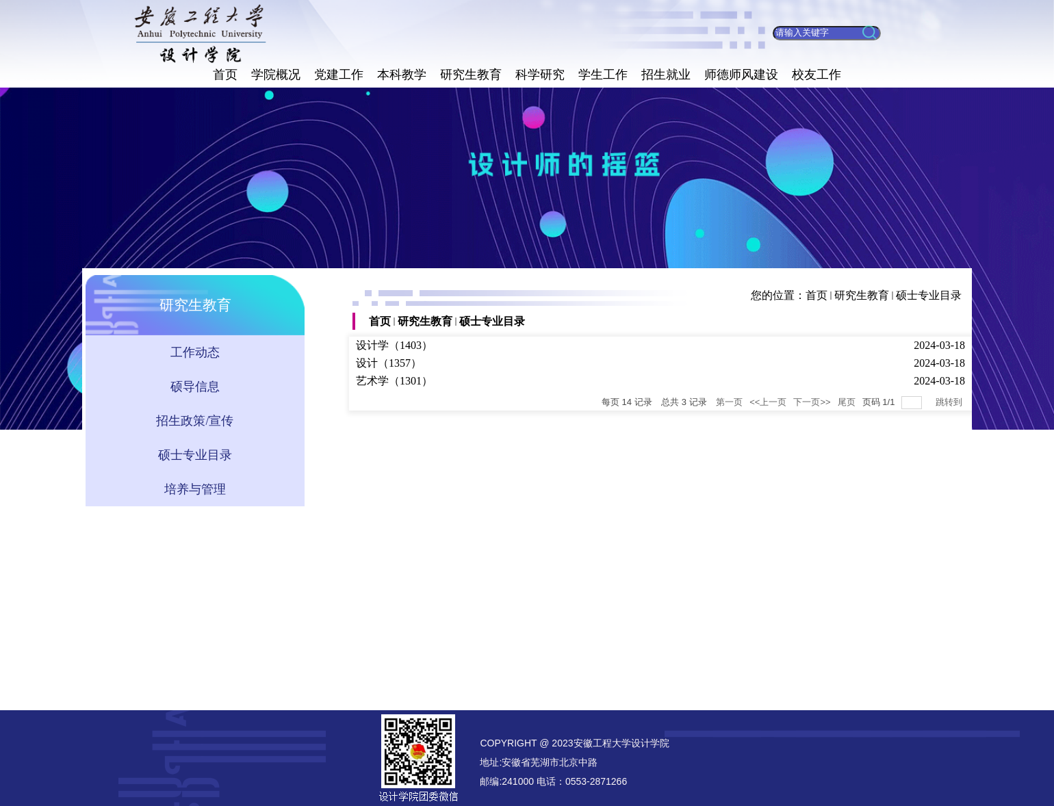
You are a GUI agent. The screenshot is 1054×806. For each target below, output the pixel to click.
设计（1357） (389, 363)
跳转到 (950, 402)
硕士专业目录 (929, 295)
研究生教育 (861, 295)
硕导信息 (195, 386)
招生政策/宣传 (194, 421)
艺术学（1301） (394, 381)
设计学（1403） (394, 345)
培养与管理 (195, 489)
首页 (816, 295)
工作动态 (195, 352)
